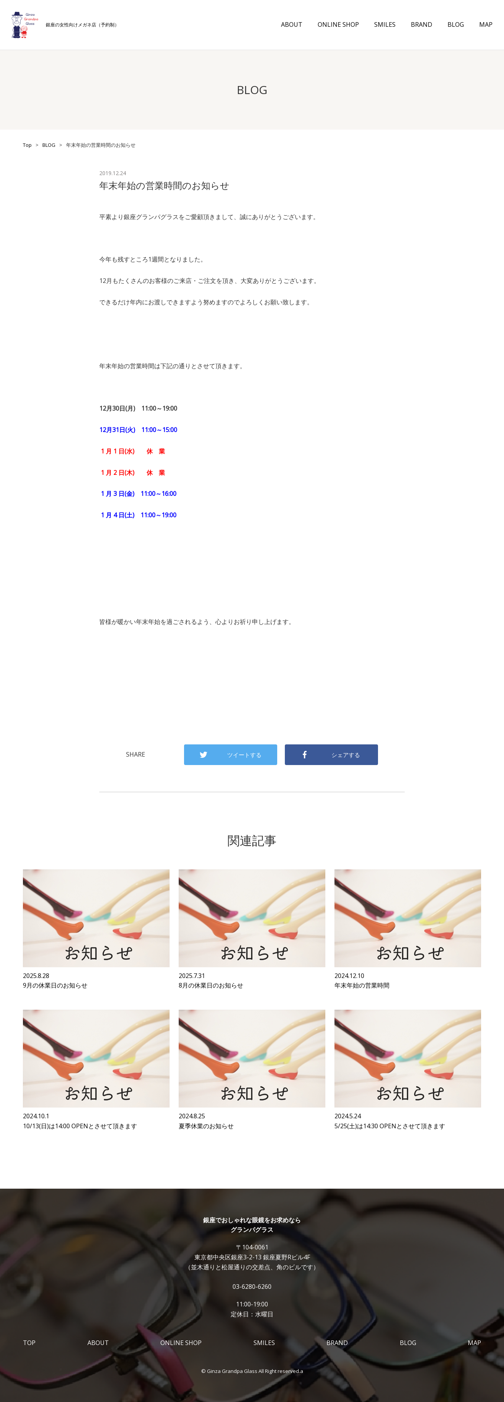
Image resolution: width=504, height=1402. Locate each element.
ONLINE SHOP (338, 24)
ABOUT (291, 24)
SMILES (385, 24)
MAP (486, 24)
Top (27, 144)
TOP (29, 1343)
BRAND (421, 24)
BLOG (455, 24)
